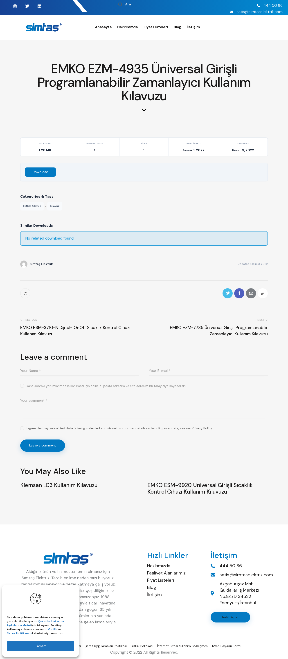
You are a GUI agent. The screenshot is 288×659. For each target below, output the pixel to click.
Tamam (40, 646)
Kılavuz (55, 206)
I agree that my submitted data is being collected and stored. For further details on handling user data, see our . (119, 428)
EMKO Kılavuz (32, 206)
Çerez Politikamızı (19, 633)
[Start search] (120, 4)
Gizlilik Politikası (141, 646)
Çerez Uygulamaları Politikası (106, 646)
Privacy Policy (202, 428)
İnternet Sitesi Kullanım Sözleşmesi (182, 646)
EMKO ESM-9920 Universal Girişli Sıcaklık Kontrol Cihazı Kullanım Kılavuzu (200, 488)
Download (40, 172)
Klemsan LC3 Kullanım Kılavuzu (59, 485)
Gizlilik (52, 629)
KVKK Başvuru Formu (227, 646)
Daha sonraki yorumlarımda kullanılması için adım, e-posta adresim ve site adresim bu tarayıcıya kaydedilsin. (106, 386)
